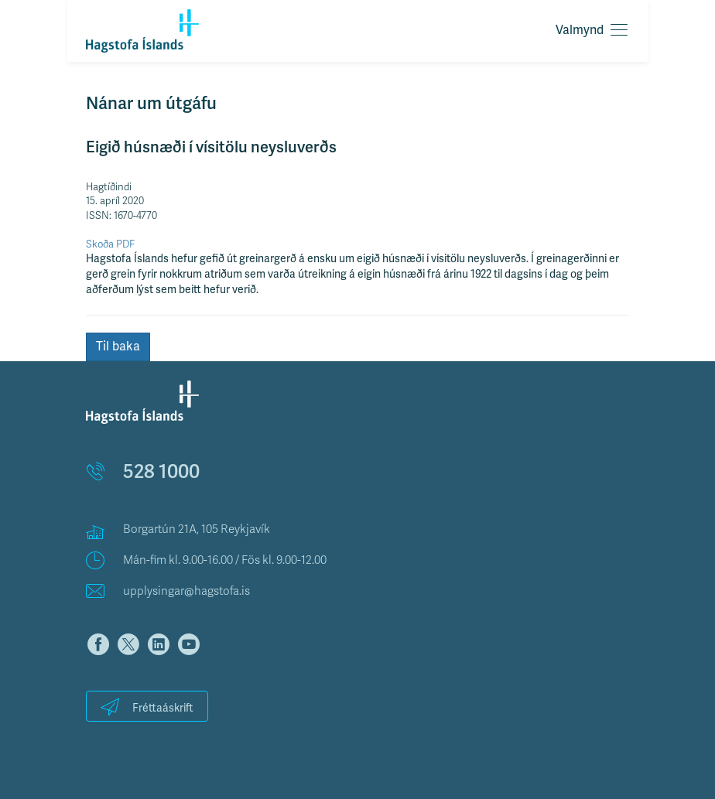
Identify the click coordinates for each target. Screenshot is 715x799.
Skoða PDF (110, 244)
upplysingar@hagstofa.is (186, 591)
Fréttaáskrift (147, 706)
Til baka (118, 346)
